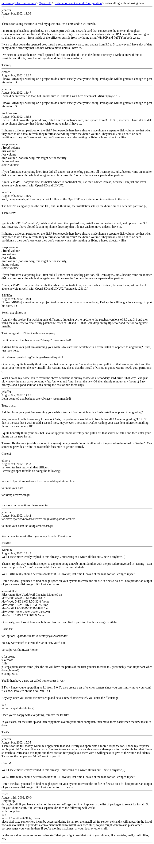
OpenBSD (45, 3)
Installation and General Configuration (78, 3)
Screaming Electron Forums (19, 3)
